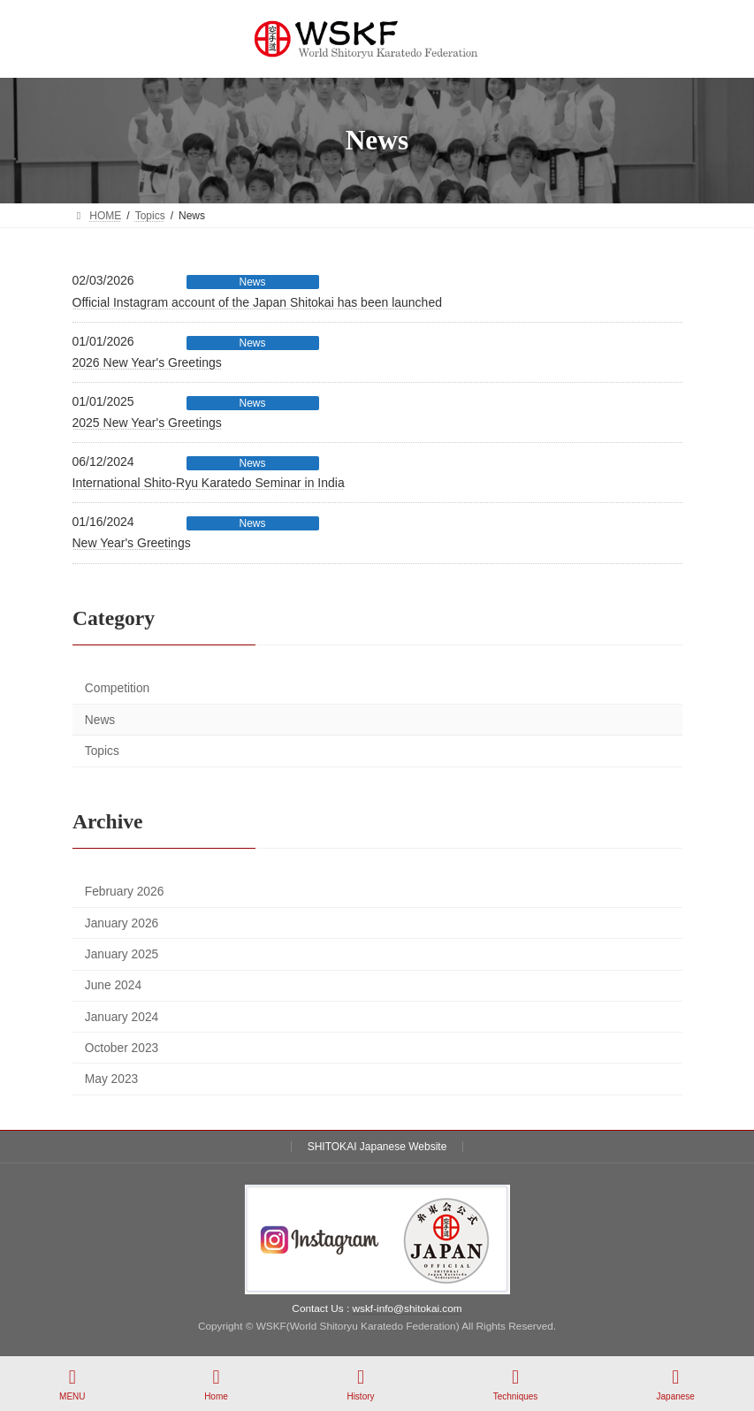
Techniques (515, 1384)
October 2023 (120, 1048)
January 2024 (120, 1017)
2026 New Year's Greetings (147, 362)
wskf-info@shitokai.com (407, 1308)
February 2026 (124, 892)
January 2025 (120, 954)
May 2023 (110, 1079)
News (252, 282)
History (360, 1384)
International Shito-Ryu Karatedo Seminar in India (208, 483)
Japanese (676, 1384)
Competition (116, 688)
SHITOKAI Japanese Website (377, 1146)
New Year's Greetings (131, 543)
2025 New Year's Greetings (147, 423)
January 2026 (120, 923)
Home (216, 1384)
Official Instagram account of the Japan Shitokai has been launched (257, 302)
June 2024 (112, 985)
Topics (101, 751)
